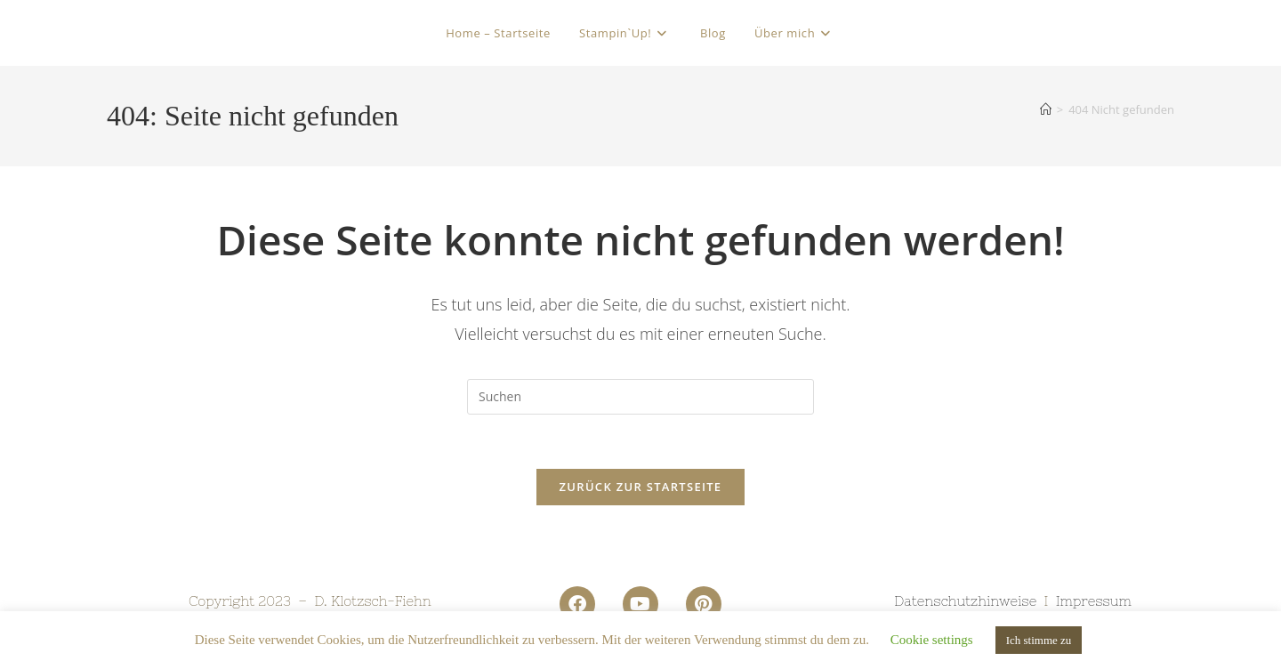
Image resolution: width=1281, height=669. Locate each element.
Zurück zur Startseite (641, 487)
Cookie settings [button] (931, 640)
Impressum (1094, 601)
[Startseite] (1045, 109)
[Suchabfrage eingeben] (640, 397)
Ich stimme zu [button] (1039, 640)
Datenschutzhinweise (965, 601)
